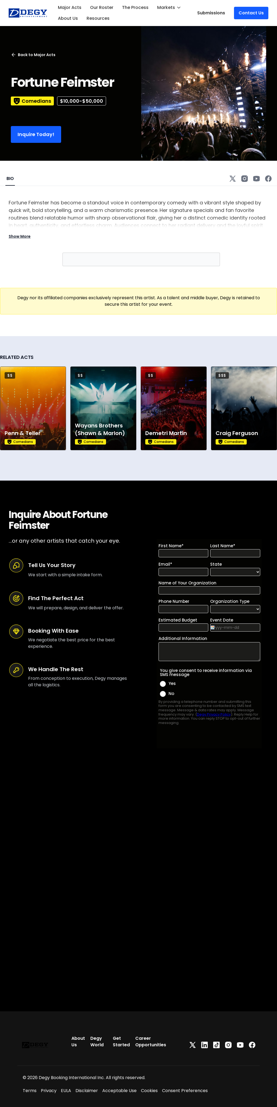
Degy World (97, 1041)
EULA (66, 1090)
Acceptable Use (119, 1090)
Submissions (211, 13)
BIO (10, 178)
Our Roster (101, 7)
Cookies (149, 1090)
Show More (20, 236)
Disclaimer (86, 1090)
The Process (135, 7)
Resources (98, 18)
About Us (68, 18)
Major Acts (69, 7)
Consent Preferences (185, 1090)
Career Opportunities (150, 1041)
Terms (30, 1090)
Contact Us (251, 13)
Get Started (121, 1041)
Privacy (49, 1090)
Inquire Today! (36, 134)
